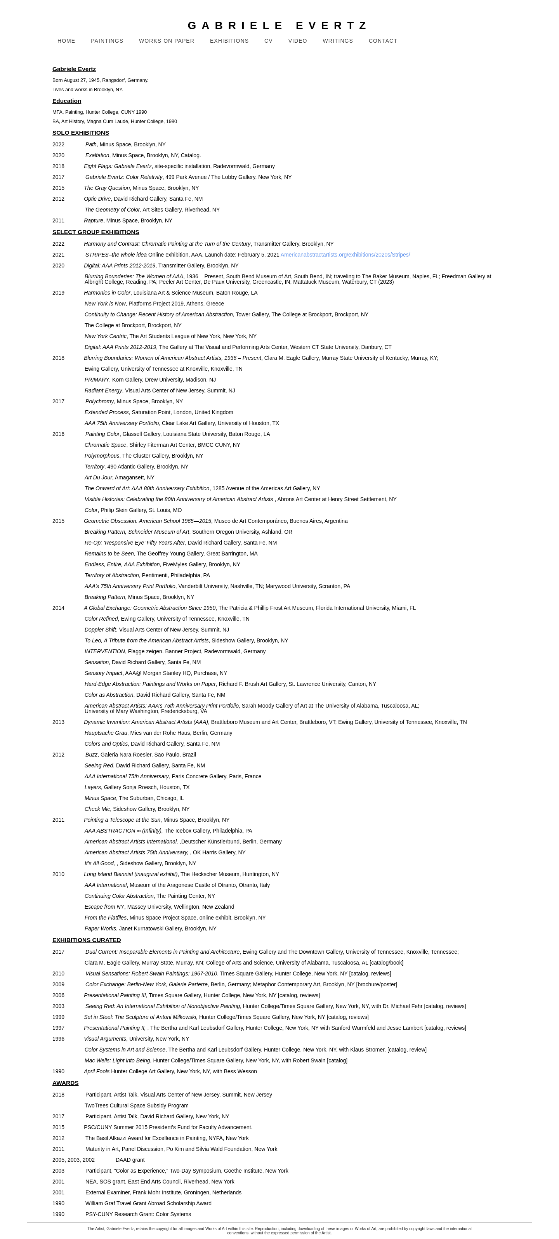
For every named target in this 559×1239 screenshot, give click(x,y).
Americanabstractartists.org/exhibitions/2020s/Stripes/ (345, 255)
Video (297, 41)
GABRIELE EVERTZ (280, 25)
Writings (338, 41)
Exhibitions (229, 41)
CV (268, 41)
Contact (383, 41)
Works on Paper (166, 41)
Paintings (107, 41)
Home (66, 41)
